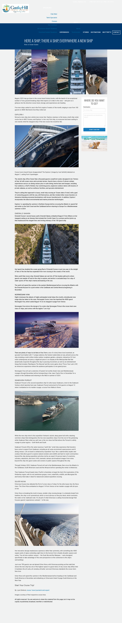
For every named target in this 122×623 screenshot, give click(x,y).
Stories (86, 32)
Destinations (96, 32)
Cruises (54, 21)
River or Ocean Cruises (31, 44)
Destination (86, 107)
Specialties (47, 8)
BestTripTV (107, 32)
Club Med (54, 14)
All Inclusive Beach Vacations (47, 28)
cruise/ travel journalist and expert (38, 590)
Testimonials (76, 32)
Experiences (64, 32)
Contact (116, 32)
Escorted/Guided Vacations (48, 32)
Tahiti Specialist (51, 18)
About (76, 22)
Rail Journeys (52, 25)
